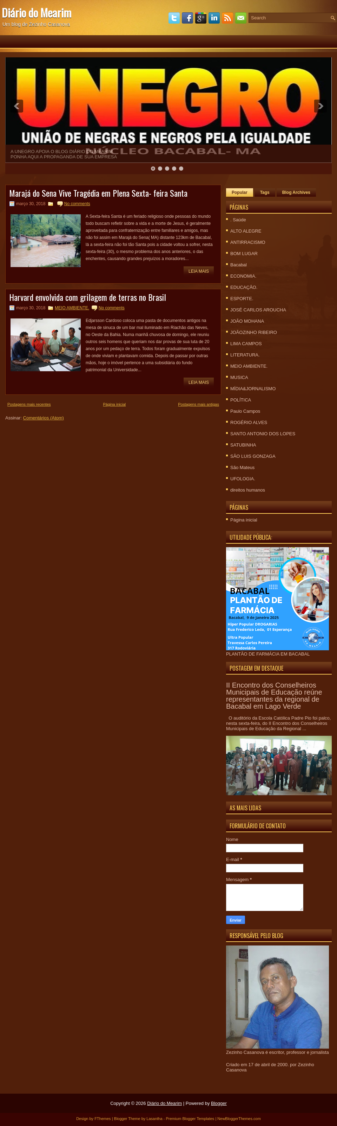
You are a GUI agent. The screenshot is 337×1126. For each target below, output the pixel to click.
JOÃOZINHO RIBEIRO (253, 332)
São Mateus (242, 467)
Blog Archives (296, 192)
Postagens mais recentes (29, 404)
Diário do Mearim (36, 12)
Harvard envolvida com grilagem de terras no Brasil (87, 297)
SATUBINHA (243, 445)
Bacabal (238, 264)
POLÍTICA (240, 400)
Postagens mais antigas (198, 404)
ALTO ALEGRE (245, 231)
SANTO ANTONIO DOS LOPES (262, 433)
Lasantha (154, 1118)
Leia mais (199, 271)
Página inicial (114, 404)
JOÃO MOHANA (247, 321)
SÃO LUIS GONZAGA (253, 456)
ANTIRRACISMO (247, 242)
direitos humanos (247, 490)
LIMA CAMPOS (246, 343)
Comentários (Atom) (43, 417)
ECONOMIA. (243, 276)
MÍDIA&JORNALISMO (253, 388)
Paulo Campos (245, 411)
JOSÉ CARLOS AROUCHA (258, 309)
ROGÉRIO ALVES (248, 422)
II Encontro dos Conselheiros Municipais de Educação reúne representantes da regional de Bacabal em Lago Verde (274, 695)
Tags (265, 192)
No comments (77, 203)
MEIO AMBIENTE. (72, 307)
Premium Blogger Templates (190, 1118)
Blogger (219, 1103)
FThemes (102, 1118)
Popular (239, 192)
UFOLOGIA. (242, 478)
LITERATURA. (245, 355)
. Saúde (238, 219)
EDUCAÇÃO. (243, 287)
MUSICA (239, 377)
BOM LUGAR (244, 253)
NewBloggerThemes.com (239, 1118)
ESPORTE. (241, 298)
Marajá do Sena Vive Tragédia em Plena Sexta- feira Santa (98, 193)
